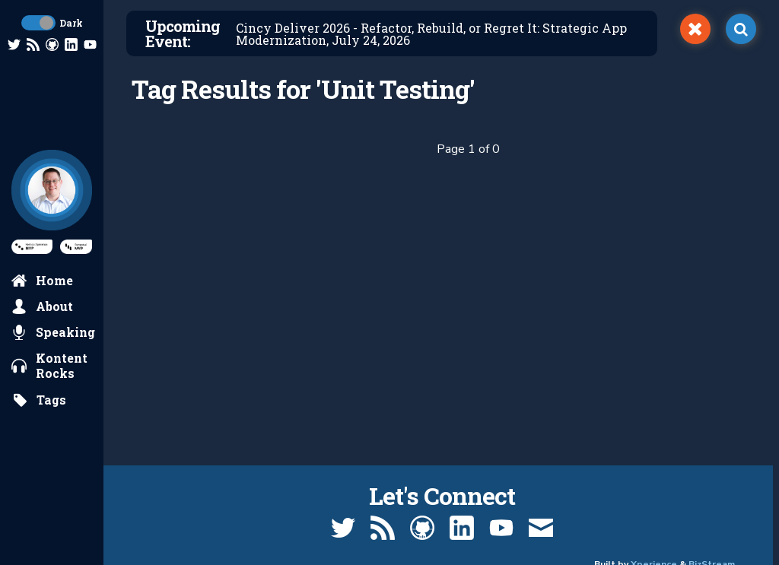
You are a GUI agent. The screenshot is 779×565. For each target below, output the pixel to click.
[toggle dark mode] (38, 22)
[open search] (741, 29)
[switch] (695, 29)
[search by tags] (39, 400)
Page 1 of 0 (468, 149)
